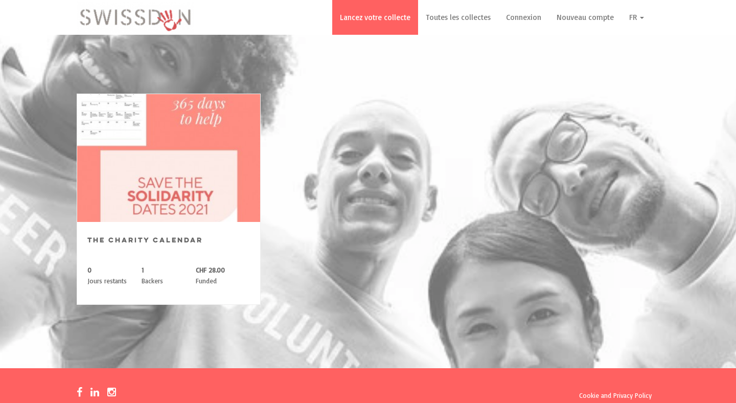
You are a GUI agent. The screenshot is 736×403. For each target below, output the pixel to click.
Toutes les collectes (458, 17)
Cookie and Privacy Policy (615, 395)
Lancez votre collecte (375, 17)
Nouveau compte (585, 17)
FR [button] (636, 17)
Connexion (523, 17)
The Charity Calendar (145, 240)
